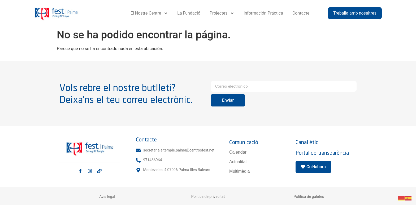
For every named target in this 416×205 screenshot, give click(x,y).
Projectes (222, 13)
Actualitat (238, 161)
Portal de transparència (322, 152)
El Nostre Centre (149, 13)
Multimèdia (239, 171)
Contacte (300, 13)
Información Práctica (263, 13)
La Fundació (188, 13)
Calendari (238, 152)
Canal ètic (307, 142)
